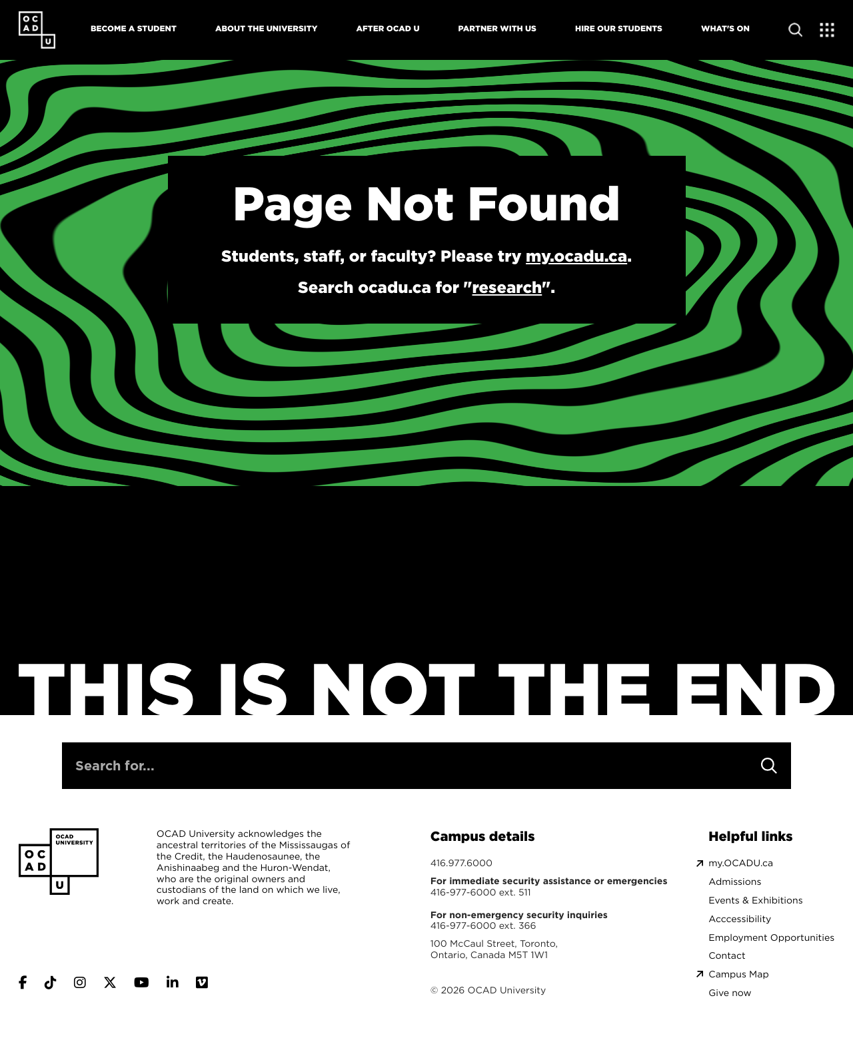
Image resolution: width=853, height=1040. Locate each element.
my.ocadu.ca (576, 255)
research (507, 287)
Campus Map (738, 974)
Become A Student (134, 28)
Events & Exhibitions (755, 900)
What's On (725, 28)
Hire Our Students (618, 28)
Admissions (734, 882)
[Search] (769, 766)
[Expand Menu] (827, 30)
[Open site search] (795, 30)
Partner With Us (497, 28)
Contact (726, 955)
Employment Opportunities (771, 937)
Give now (729, 993)
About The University (266, 28)
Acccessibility (739, 919)
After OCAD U (387, 28)
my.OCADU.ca (740, 863)
